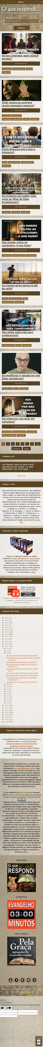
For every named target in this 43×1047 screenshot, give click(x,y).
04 (8, 696)
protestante (31, 255)
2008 (7, 715)
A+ (39, 1040)
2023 (7, 623)
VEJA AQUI (21, 476)
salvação (6, 72)
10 (8, 653)
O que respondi (10, 792)
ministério (6, 166)
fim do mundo (8, 302)
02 (8, 701)
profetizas (25, 212)
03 (8, 698)
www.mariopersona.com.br (24, 768)
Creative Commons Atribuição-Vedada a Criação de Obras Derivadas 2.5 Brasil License (21, 743)
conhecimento (8, 345)
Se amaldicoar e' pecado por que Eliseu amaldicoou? (21, 377)
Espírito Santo (14, 162)
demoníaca (16, 116)
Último (26, 449)
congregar (7, 69)
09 (8, 684)
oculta (18, 345)
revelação (27, 345)
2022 (7, 625)
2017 (7, 637)
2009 (7, 712)
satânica (35, 119)
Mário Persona (26, 992)
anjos (5, 299)
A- (38, 1043)
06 (8, 691)
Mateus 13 (19, 302)
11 (7, 651)
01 (8, 703)
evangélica (7, 255)
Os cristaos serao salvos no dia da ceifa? (22, 673)
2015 (7, 641)
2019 (7, 632)
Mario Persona (33, 739)
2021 (7, 627)
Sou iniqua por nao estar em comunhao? (21, 682)
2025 (7, 618)
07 (8, 689)
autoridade (7, 432)
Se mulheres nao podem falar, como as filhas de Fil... (21, 665)
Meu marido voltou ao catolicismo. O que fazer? (16, 244)
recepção (21, 435)
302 (37, 444)
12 (8, 648)
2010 (7, 710)
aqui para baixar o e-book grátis (26, 558)
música (26, 119)
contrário (6, 116)
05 (8, 694)
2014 (7, 644)
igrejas (29, 69)
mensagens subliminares (12, 119)
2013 (7, 646)
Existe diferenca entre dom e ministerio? (21, 662)
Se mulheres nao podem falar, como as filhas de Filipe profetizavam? (19, 199)
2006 (7, 719)
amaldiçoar (7, 389)
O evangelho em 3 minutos (13, 739)
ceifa (25, 299)
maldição (24, 389)
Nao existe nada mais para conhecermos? (17, 334)
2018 (7, 634)
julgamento (31, 432)
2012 (7, 705)
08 (8, 687)
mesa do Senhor (9, 435)
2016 (7, 639)
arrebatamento (15, 299)
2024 (7, 620)
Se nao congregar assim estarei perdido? (22, 655)
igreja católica (18, 255)
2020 (7, 630)
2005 (7, 722)
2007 (7, 717)
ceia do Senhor (19, 432)
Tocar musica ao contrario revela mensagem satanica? (18, 104)
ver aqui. (32, 572)
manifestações (27, 162)
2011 (7, 708)
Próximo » (16, 449)
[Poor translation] (8, 1008)
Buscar (21, 28)
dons (5, 162)
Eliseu (16, 389)
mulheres (15, 212)
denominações (18, 69)
